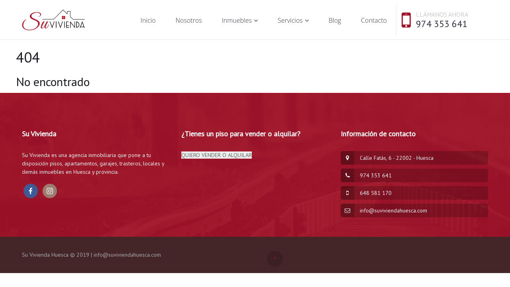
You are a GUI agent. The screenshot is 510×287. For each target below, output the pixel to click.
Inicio (148, 20)
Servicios (290, 20)
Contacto (374, 20)
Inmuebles (237, 20)
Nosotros (189, 20)
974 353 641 (441, 24)
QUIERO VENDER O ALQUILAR (216, 155)
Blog (335, 20)
